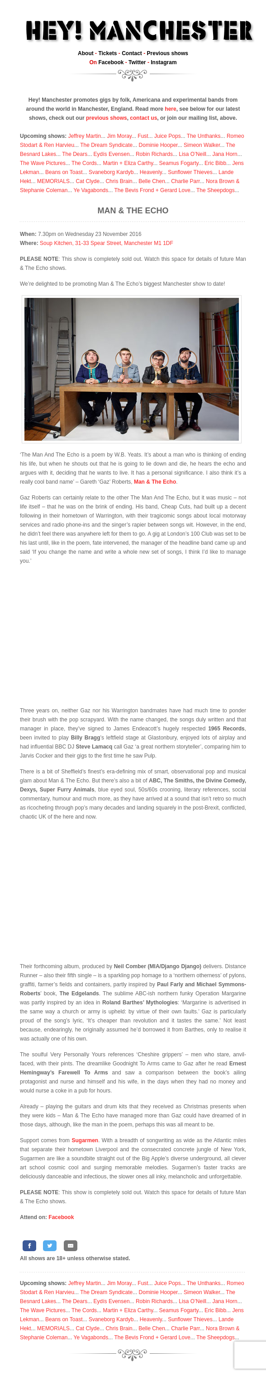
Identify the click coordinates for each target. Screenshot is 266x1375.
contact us (143, 118)
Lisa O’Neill (192, 154)
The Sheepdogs (215, 190)
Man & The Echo (133, 210)
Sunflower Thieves (190, 172)
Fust (143, 136)
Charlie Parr (185, 181)
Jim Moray (119, 136)
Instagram (163, 62)
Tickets (107, 53)
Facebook (111, 62)
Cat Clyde (88, 181)
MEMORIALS (53, 181)
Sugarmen (84, 1140)
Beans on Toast (64, 172)
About (86, 53)
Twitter (137, 62)
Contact (132, 53)
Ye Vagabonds (91, 190)
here (170, 109)
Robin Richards (154, 154)
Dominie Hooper (158, 145)
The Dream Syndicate (106, 145)
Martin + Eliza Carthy (128, 163)
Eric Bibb (215, 163)
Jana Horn (224, 154)
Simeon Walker (202, 145)
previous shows (106, 118)
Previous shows (167, 53)
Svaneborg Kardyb (111, 172)
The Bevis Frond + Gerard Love (152, 190)
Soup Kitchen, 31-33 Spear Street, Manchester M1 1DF (106, 243)
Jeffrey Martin (84, 136)
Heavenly (151, 172)
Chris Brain (118, 181)
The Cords (84, 163)
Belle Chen (151, 181)
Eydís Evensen (112, 154)
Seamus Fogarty (179, 163)
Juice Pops (167, 136)
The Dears (74, 154)
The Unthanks (204, 136)
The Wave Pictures (43, 163)
